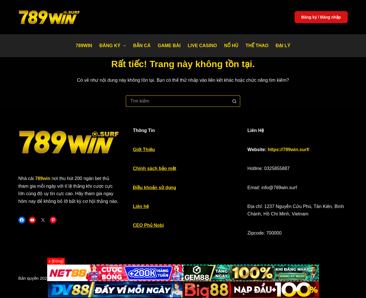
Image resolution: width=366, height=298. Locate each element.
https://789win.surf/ (288, 149)
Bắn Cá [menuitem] (141, 45)
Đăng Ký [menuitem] (113, 45)
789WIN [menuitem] (84, 45)
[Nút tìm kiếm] (234, 101)
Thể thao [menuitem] (257, 45)
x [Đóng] (56, 261)
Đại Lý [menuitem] (283, 45)
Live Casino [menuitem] (202, 45)
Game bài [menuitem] (169, 45)
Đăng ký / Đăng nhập (321, 17)
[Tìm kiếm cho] (177, 101)
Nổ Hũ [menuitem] (231, 45)
